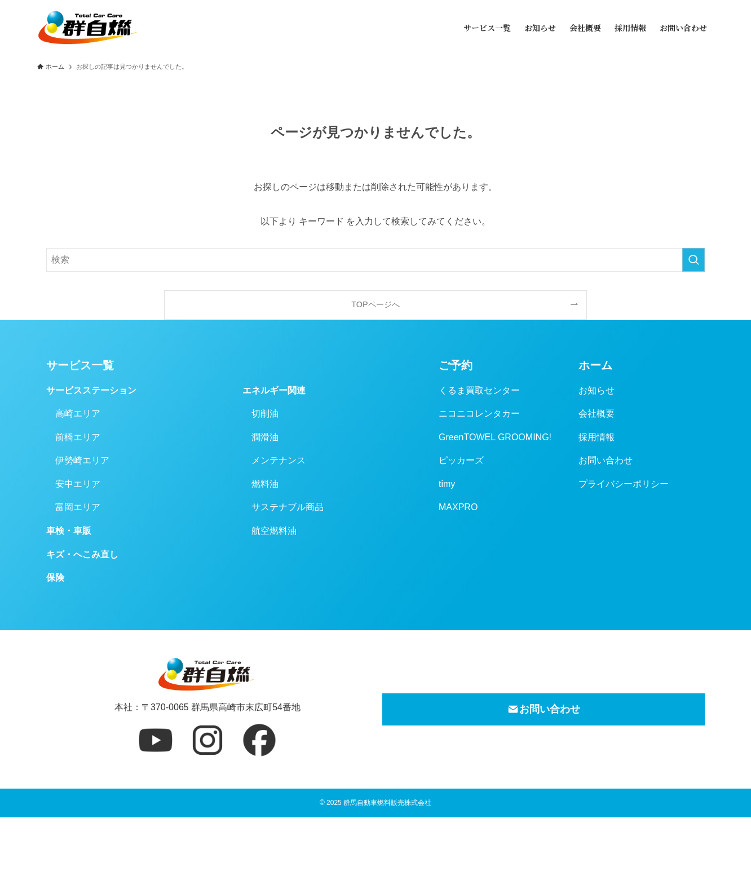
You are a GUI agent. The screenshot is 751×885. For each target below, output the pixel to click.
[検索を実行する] (693, 260)
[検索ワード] (375, 260)
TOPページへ (375, 304)
